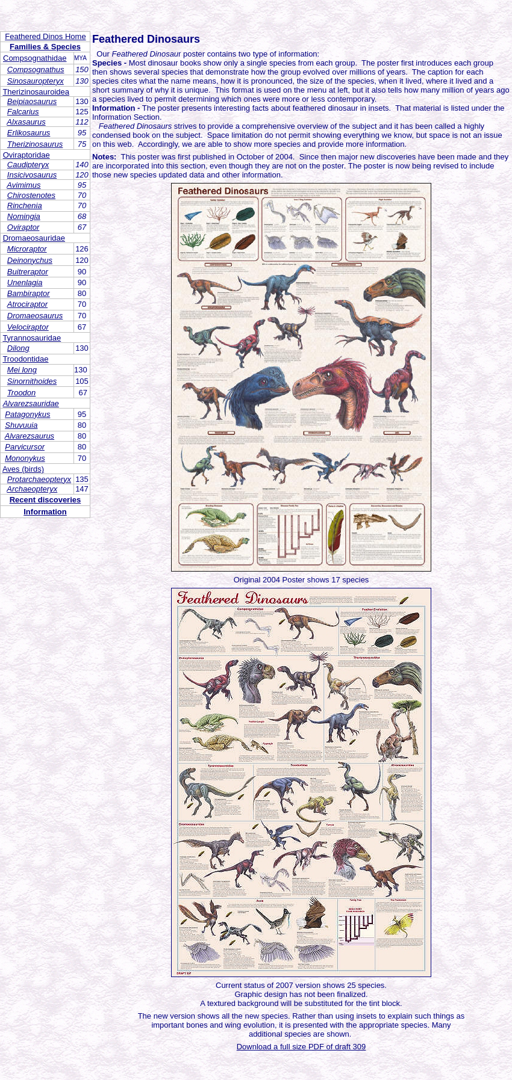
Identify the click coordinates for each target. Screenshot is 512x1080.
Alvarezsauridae (31, 403)
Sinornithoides (32, 381)
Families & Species (45, 46)
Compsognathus (35, 69)
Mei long (22, 369)
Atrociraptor (27, 304)
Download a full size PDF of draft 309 (301, 1046)
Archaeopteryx (32, 488)
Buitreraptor (27, 271)
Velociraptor (28, 327)
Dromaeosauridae (34, 237)
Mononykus (25, 458)
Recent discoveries (45, 499)
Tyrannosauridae (31, 337)
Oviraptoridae (26, 154)
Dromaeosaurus (35, 315)
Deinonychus (29, 260)
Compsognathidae (35, 58)
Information (45, 511)
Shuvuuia (21, 425)
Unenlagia (25, 282)
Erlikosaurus (29, 132)
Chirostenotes (31, 195)
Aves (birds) (23, 469)
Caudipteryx (28, 164)
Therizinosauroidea (35, 91)
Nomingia (23, 216)
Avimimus (23, 185)
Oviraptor (23, 227)
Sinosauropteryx (35, 80)
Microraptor (27, 248)
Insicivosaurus (32, 174)
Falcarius (23, 111)
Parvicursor (25, 446)
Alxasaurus (26, 121)
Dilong (18, 348)
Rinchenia (24, 205)
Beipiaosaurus (32, 101)
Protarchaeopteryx (39, 479)
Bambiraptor (28, 293)
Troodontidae (25, 358)
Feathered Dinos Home (45, 36)
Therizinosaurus (35, 144)
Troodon (21, 392)
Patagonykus (27, 414)
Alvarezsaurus (29, 435)
